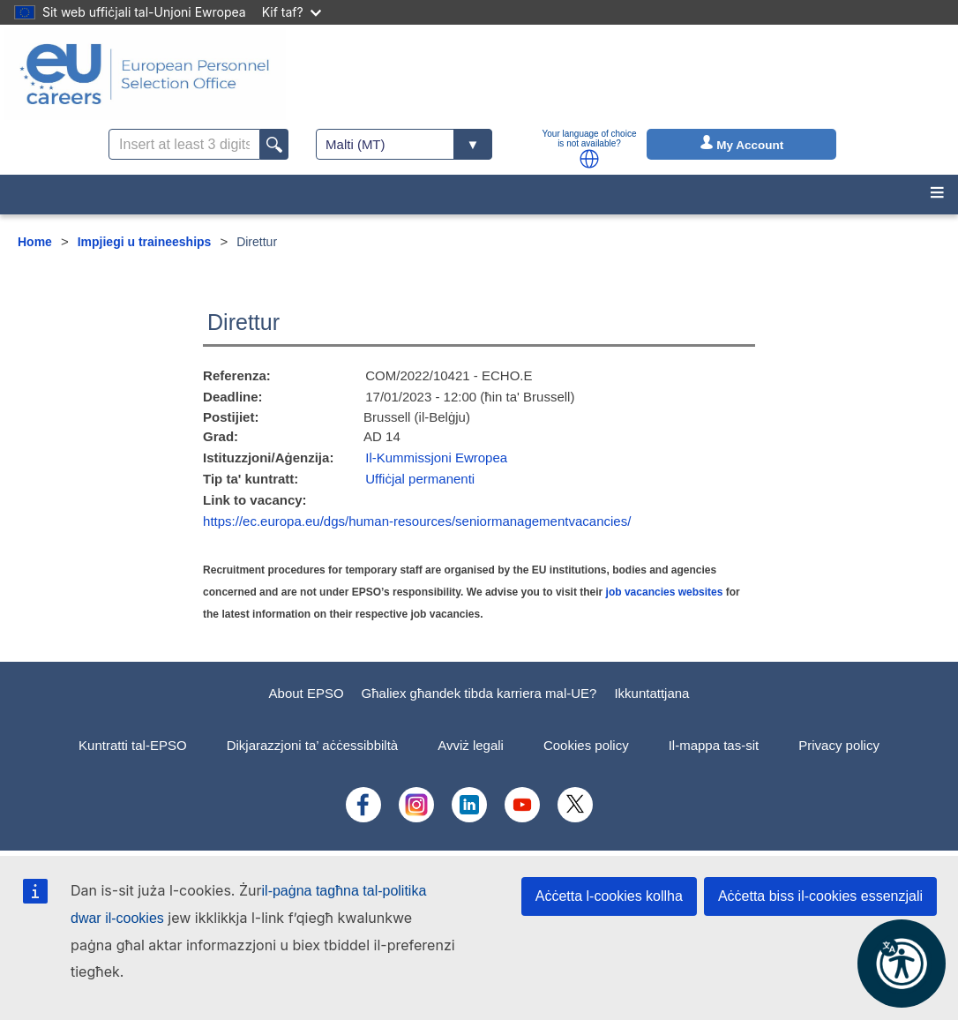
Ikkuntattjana (651, 693)
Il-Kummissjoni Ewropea (436, 457)
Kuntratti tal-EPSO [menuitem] (133, 745)
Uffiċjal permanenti (420, 478)
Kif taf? (291, 11)
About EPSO (306, 693)
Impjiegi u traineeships (145, 242)
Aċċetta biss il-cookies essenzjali (820, 896)
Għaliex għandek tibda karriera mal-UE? (479, 693)
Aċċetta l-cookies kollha (609, 896)
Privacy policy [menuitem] (838, 745)
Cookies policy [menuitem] (586, 745)
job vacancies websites (664, 592)
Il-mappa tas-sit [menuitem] (714, 745)
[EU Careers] (145, 74)
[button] (589, 158)
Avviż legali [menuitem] (471, 745)
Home (35, 242)
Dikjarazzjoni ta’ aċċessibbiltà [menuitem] (313, 745)
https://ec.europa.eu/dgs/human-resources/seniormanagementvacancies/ (417, 521)
